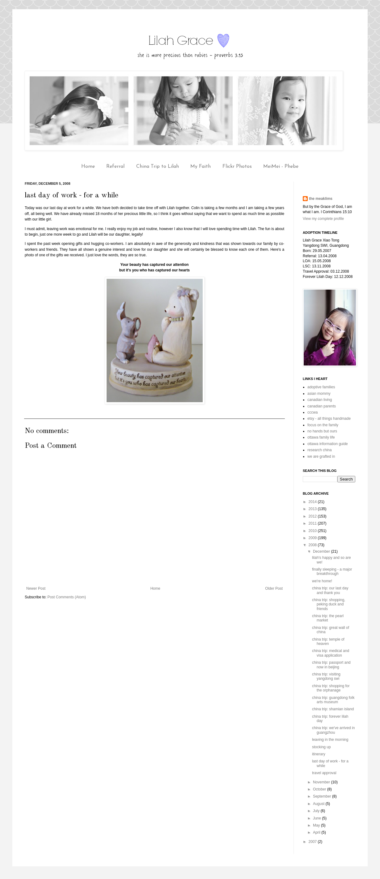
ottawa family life (321, 437)
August (319, 804)
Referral (115, 166)
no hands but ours (322, 431)
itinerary (318, 754)
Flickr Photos (237, 166)
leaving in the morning (330, 739)
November (322, 782)
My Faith (200, 166)
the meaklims (320, 198)
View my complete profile (323, 219)
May (317, 825)
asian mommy (319, 393)
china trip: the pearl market (328, 618)
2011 (313, 523)
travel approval (324, 773)
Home (88, 166)
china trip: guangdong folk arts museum (333, 699)
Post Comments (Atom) (66, 597)
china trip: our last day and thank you (330, 590)
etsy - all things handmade (329, 418)
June (317, 818)
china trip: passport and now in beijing (331, 664)
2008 (313, 545)
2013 (313, 509)
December (322, 551)
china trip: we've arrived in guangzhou (333, 730)
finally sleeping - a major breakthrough (332, 571)
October (320, 789)
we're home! (322, 581)
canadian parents (321, 406)
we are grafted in (321, 456)
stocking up (321, 747)
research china (319, 450)
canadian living (319, 400)
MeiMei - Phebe (280, 166)
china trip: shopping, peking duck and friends (328, 604)
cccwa (312, 412)
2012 (313, 516)
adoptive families (321, 387)
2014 (313, 502)
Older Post (274, 588)
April (317, 832)
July (317, 811)
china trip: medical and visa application (330, 653)
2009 (313, 538)
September (322, 796)
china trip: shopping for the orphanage (330, 688)
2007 (313, 842)
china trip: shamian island (333, 709)
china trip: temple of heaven (328, 641)
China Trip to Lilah (157, 166)
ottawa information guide (327, 444)
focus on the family (322, 425)
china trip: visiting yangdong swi (326, 676)
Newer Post (35, 588)
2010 (313, 531)
